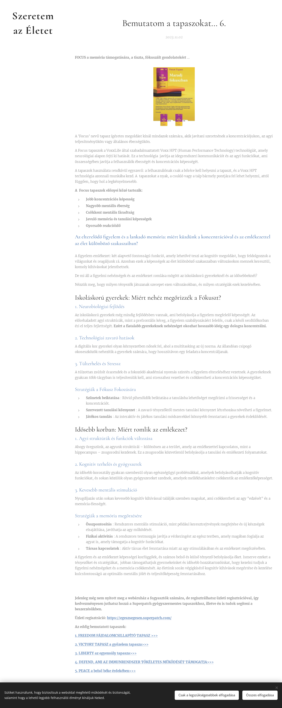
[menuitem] (33, 350)
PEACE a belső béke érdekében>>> (107, 671)
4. (77, 662)
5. (77, 671)
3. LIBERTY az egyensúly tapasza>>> (106, 653)
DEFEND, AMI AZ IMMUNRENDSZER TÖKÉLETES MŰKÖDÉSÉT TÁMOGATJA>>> (146, 662)
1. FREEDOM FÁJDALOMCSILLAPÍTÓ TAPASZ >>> (116, 635)
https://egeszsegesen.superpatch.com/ (139, 618)
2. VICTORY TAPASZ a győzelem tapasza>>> (111, 644)
